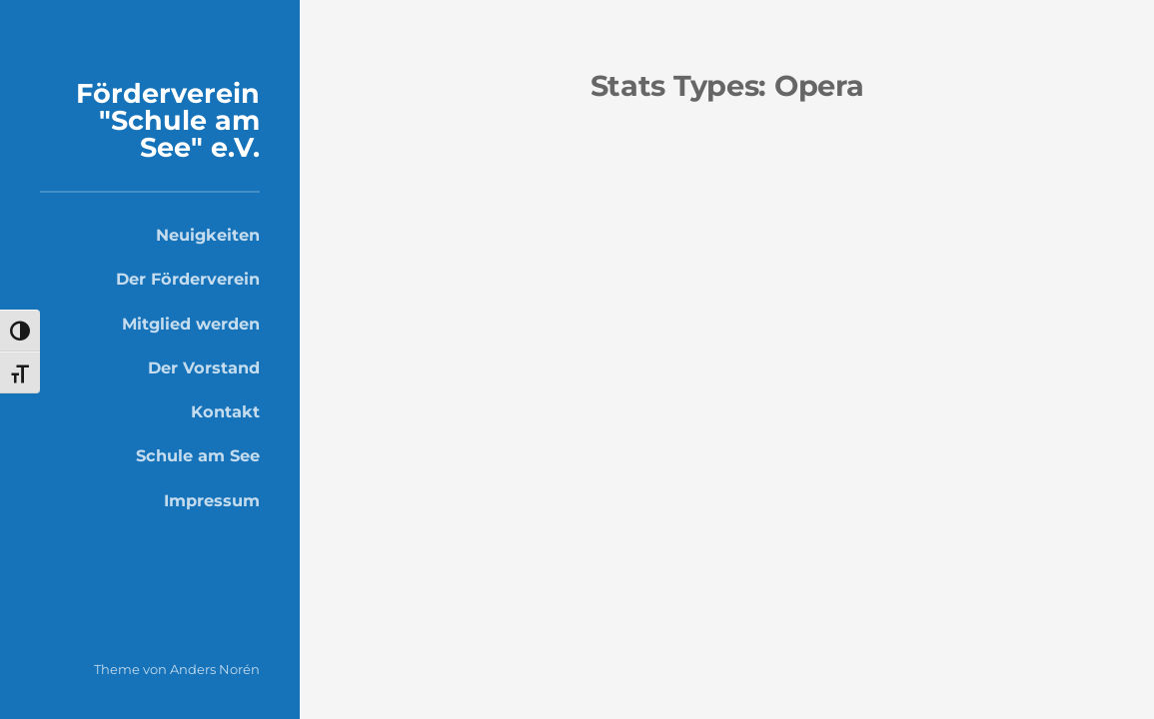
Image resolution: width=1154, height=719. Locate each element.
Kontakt (225, 411)
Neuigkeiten (208, 235)
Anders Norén (215, 669)
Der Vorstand (204, 367)
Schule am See (198, 455)
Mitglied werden (191, 324)
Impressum (212, 500)
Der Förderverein (188, 279)
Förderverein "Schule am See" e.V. (168, 120)
